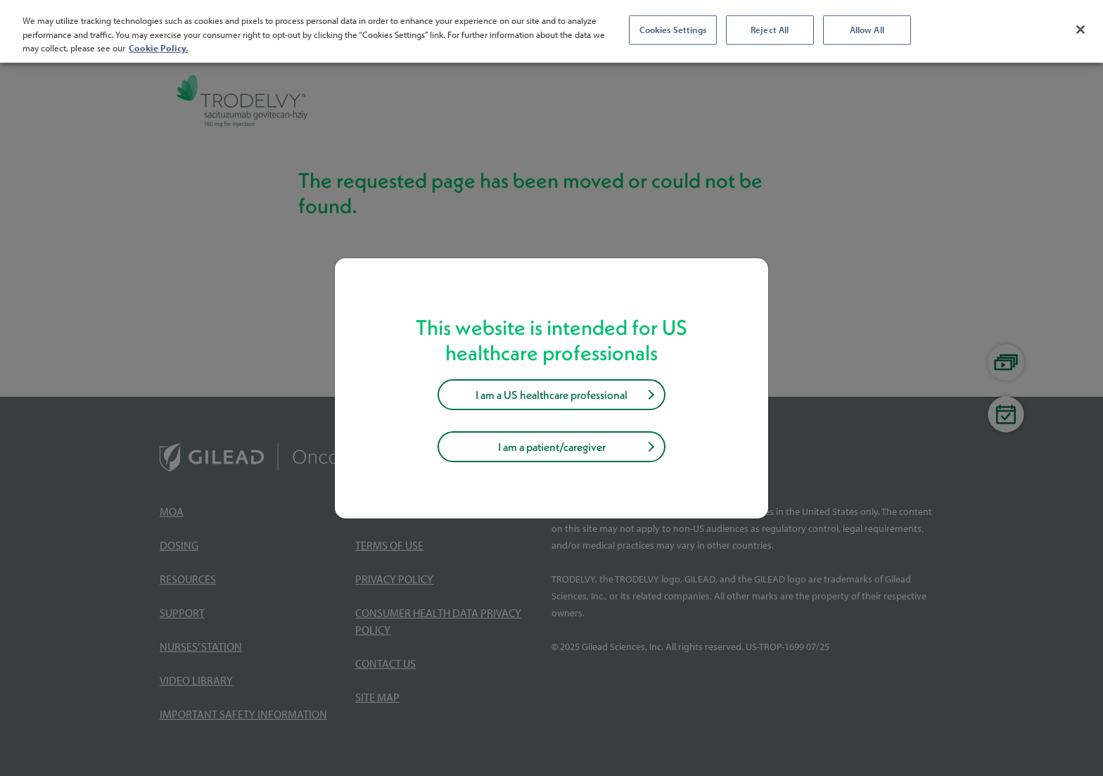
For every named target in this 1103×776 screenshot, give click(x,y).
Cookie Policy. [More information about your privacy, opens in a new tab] (158, 47)
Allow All (867, 29)
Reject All (770, 29)
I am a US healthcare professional (551, 395)
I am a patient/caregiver (552, 447)
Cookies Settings (672, 29)
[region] (551, 31)
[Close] (1080, 29)
